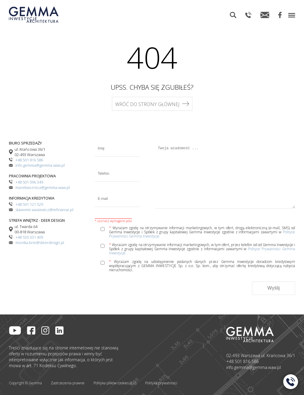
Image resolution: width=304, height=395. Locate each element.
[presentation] (140, 288)
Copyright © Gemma (25, 383)
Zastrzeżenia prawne (68, 383)
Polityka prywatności (161, 383)
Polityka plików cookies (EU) (115, 383)
